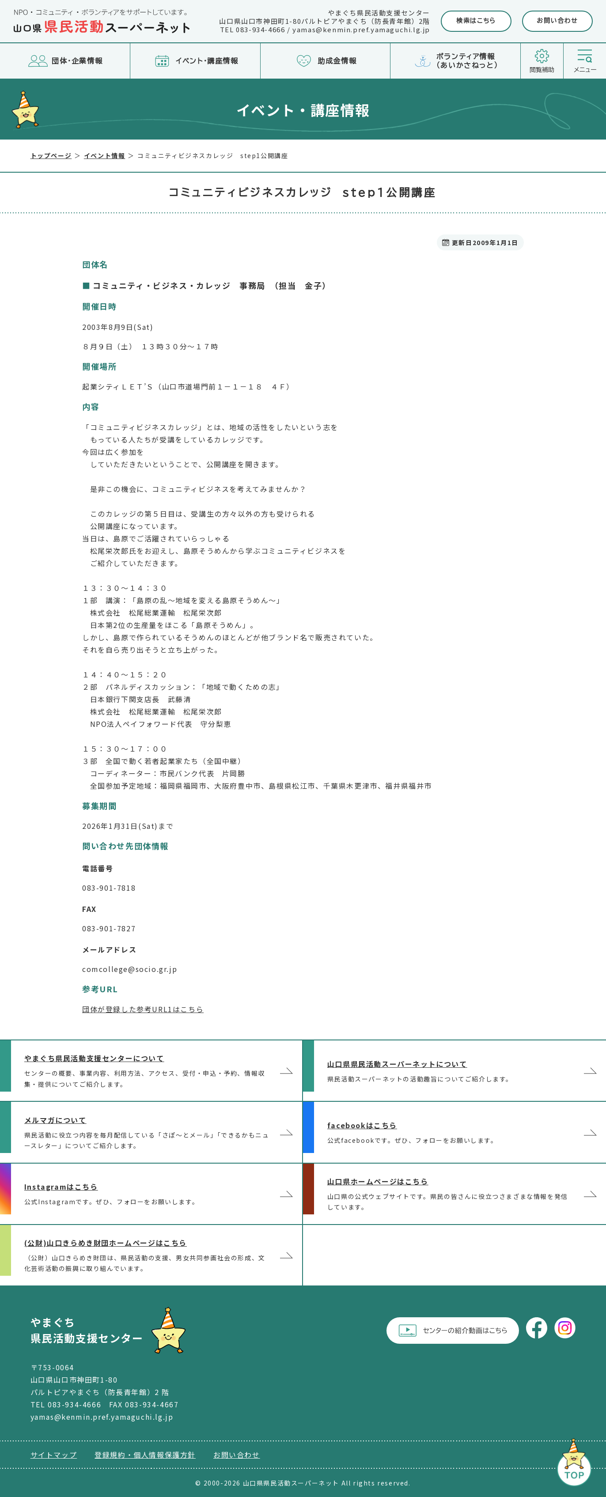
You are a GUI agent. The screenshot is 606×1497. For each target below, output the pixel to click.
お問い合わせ (557, 21)
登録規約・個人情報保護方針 (145, 1454)
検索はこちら (476, 21)
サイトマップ (53, 1454)
